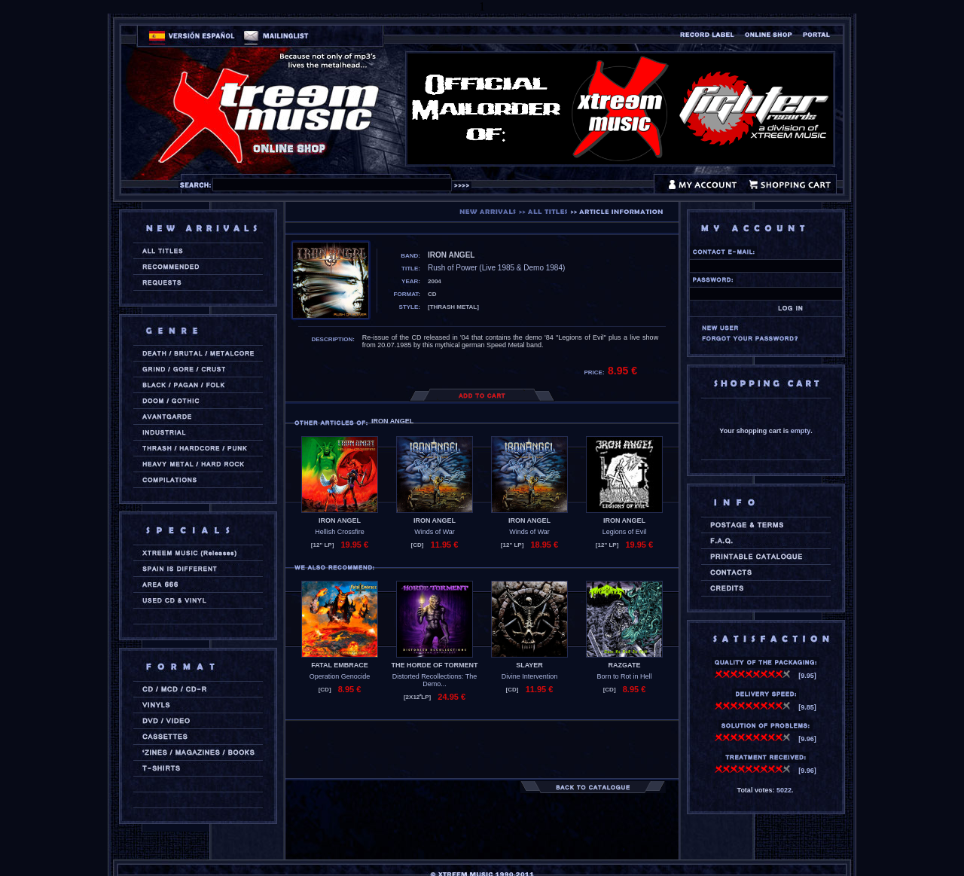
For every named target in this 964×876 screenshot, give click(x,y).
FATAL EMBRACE (339, 665)
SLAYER (529, 665)
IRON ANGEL (340, 520)
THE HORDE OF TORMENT (435, 665)
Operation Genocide (340, 676)
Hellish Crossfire (340, 532)
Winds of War (434, 532)
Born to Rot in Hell (623, 676)
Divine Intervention (530, 676)
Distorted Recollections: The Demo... (434, 680)
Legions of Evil (624, 532)
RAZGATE (625, 665)
